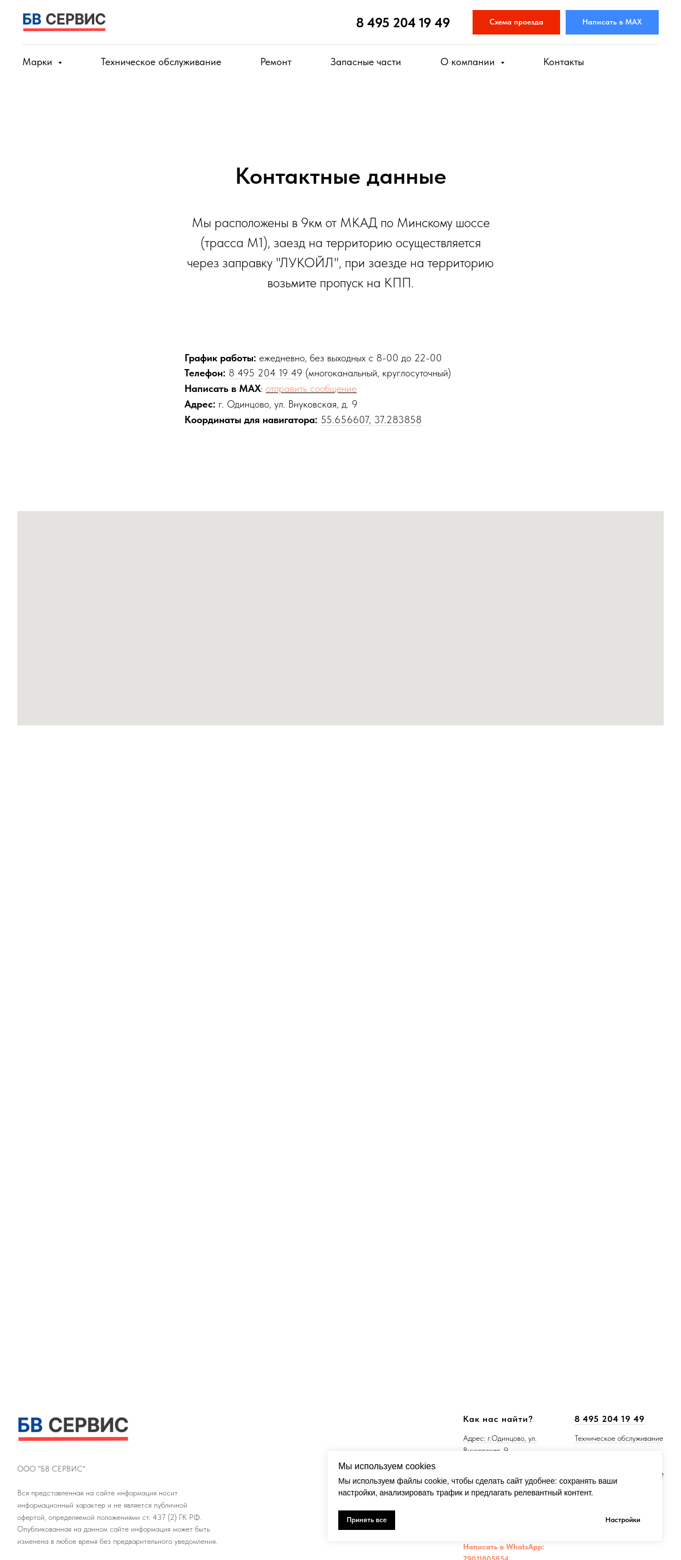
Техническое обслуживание (161, 61)
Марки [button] (38, 61)
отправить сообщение (311, 388)
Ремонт (275, 61)
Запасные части (365, 61)
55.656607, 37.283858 (371, 419)
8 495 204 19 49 (403, 22)
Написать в (484, 1546)
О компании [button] (469, 61)
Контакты (563, 61)
